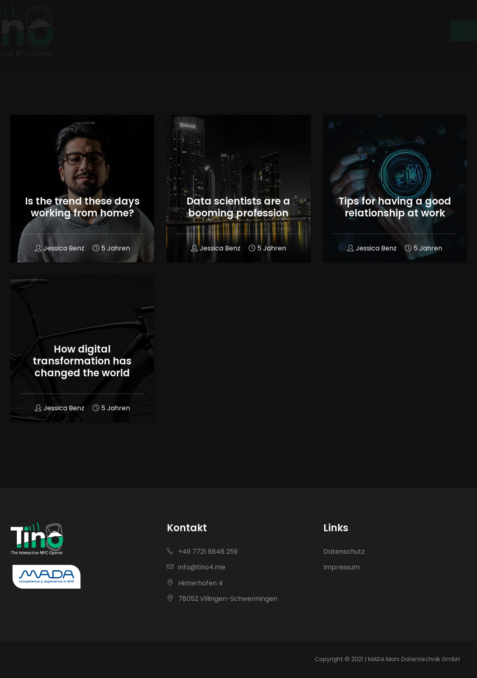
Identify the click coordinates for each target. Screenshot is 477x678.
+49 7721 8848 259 (202, 551)
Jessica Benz (59, 248)
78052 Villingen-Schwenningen (222, 598)
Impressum (341, 567)
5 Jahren (111, 248)
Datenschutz (344, 551)
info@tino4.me (196, 567)
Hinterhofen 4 (195, 583)
